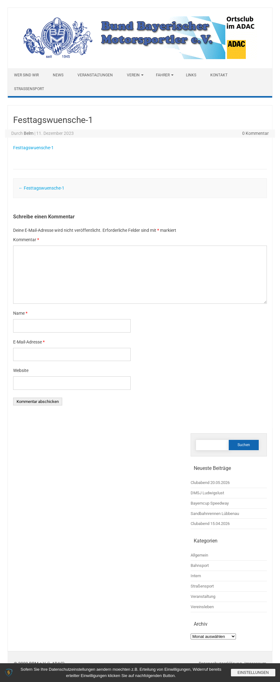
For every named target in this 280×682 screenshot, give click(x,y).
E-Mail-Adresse (29, 341)
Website (20, 370)
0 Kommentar (255, 133)
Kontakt (219, 75)
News (58, 75)
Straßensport (29, 89)
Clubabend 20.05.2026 (210, 482)
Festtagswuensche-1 (33, 147)
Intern (196, 575)
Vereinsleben (202, 606)
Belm (28, 133)
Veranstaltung (203, 596)
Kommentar (26, 239)
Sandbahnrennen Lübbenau (215, 513)
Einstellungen (253, 672)
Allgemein (199, 555)
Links (191, 75)
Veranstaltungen (95, 75)
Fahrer (163, 75)
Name (20, 313)
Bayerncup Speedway (210, 503)
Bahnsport (200, 565)
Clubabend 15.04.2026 (210, 523)
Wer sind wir (26, 75)
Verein (133, 75)
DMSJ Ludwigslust (207, 493)
